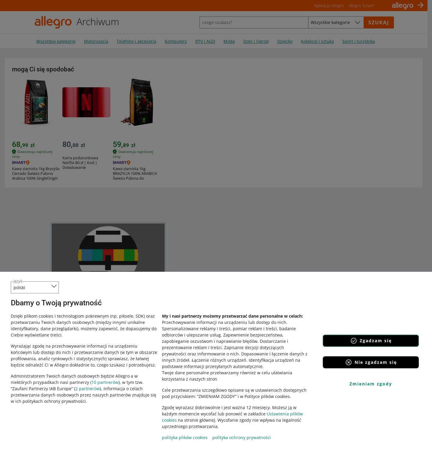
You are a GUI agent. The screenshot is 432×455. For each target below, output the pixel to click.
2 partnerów (87, 388)
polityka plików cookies (185, 437)
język (18, 281)
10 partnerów (105, 382)
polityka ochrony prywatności (241, 437)
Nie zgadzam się (371, 362)
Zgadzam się (371, 340)
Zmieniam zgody (371, 384)
